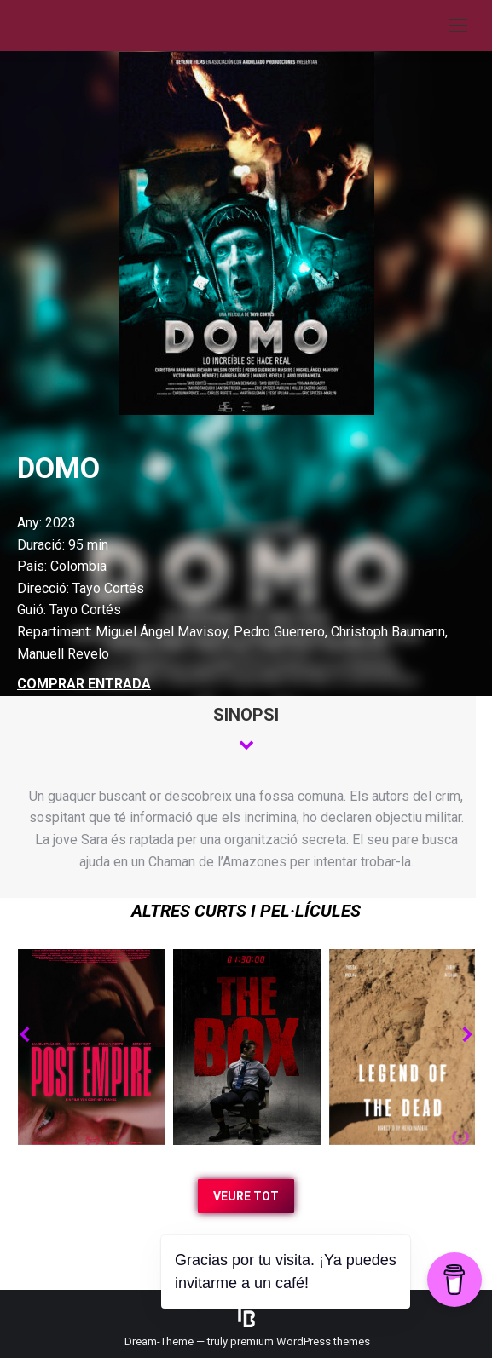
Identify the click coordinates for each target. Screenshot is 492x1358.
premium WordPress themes (300, 1341)
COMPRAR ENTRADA (84, 684)
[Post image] (91, 1047)
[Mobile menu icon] (458, 26)
